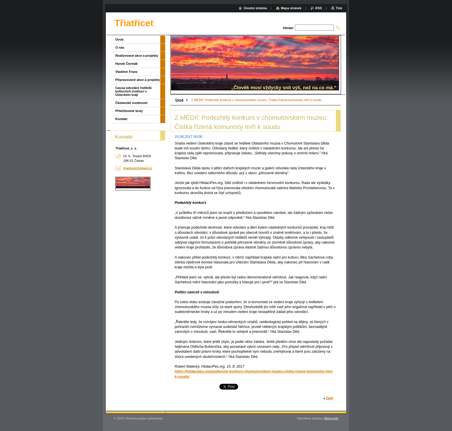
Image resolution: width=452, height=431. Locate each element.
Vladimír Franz (126, 71)
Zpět (329, 398)
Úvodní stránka (255, 8)
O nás (119, 47)
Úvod (179, 100)
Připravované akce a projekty (137, 79)
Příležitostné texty (129, 111)
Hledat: (288, 28)
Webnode (331, 418)
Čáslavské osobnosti (131, 103)
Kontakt (121, 119)
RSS (318, 8)
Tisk (339, 8)
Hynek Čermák (126, 63)
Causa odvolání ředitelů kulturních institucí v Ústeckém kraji (133, 91)
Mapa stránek (291, 8)
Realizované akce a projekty (136, 55)
